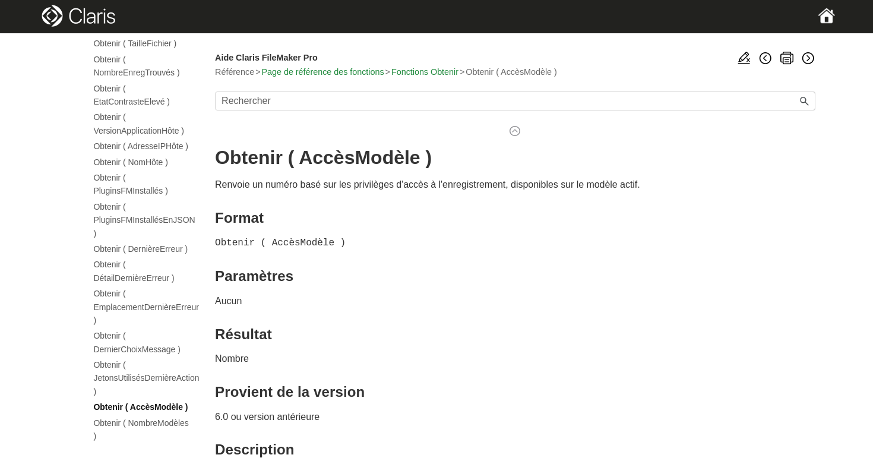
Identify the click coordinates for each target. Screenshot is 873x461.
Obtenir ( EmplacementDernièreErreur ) (141, 307)
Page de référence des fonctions (323, 72)
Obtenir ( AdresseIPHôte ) (141, 146)
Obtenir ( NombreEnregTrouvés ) (137, 66)
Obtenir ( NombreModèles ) (141, 429)
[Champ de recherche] (515, 100)
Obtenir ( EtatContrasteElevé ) (132, 95)
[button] (804, 100)
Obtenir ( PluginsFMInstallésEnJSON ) (141, 220)
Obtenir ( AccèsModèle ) (141, 407)
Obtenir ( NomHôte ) (131, 162)
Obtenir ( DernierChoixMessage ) (137, 342)
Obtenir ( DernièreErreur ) (141, 249)
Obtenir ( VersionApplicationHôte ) (139, 123)
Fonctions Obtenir (424, 72)
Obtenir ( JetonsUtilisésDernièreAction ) (141, 378)
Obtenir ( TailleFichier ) (135, 43)
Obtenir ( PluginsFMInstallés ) (131, 184)
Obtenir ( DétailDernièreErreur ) (134, 271)
